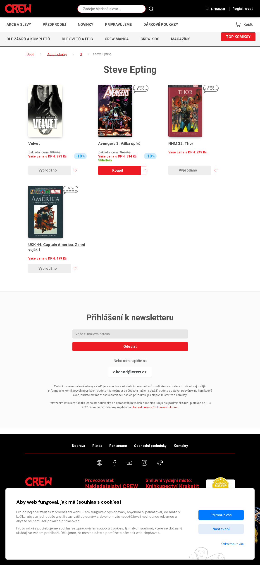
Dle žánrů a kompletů (28, 39)
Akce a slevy (19, 24)
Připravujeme (118, 24)
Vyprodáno (47, 170)
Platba (91, 441)
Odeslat (130, 346)
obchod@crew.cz (130, 372)
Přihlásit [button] (215, 9)
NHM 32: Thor (181, 143)
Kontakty (193, 441)
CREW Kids (150, 39)
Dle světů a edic (77, 39)
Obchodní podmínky (157, 441)
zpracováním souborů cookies (99, 528)
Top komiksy (238, 39)
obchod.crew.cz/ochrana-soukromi (154, 407)
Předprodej (54, 24)
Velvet (34, 143)
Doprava (66, 441)
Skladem (105, 160)
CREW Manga (117, 39)
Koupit (117, 170)
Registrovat (242, 9)
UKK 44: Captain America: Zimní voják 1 (58, 247)
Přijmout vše (221, 515)
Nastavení (221, 529)
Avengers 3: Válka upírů (120, 143)
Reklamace (118, 441)
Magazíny (180, 39)
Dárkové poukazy (160, 24)
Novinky (85, 24)
